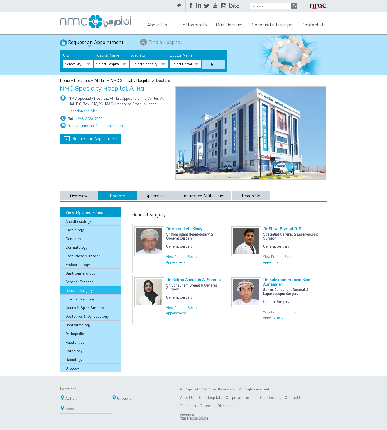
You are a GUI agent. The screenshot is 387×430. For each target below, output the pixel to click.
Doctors (117, 195)
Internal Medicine (79, 298)
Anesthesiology (78, 221)
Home (65, 80)
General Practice (79, 281)
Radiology (73, 359)
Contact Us (313, 24)
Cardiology (74, 229)
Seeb (69, 408)
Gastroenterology (80, 272)
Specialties (156, 195)
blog (234, 6)
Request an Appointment (95, 44)
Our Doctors (229, 24)
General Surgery (79, 290)
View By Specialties (84, 212)
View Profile (175, 257)
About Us (157, 24)
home (180, 6)
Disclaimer (226, 405)
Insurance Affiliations (203, 195)
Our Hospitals (191, 24)
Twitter (207, 6)
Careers (207, 405)
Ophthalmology (77, 324)
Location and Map (83, 110)
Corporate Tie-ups (271, 24)
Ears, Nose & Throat (82, 255)
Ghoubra (124, 397)
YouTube (215, 6)
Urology (72, 367)
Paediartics (74, 342)
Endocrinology (77, 264)
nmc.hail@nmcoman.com (102, 125)
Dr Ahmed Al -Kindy (184, 228)
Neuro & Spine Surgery (84, 307)
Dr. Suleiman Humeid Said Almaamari (286, 282)
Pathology (73, 350)
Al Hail (100, 80)
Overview (79, 195)
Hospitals (82, 80)
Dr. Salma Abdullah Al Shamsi (193, 279)
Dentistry (73, 238)
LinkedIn (199, 6)
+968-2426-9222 (89, 118)
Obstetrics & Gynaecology (87, 316)
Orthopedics (75, 333)
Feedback (188, 405)
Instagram (224, 6)
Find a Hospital (165, 42)
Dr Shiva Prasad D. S (282, 228)
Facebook (191, 6)
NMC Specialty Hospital (130, 80)
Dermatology (76, 247)
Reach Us (251, 195)
